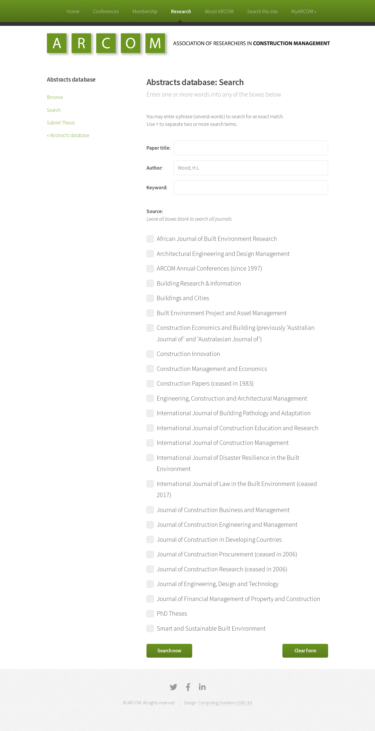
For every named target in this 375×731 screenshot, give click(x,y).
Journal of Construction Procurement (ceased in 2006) (226, 553)
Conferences (106, 11)
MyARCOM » (303, 11)
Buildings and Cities (182, 297)
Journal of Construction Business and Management (222, 509)
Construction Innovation (188, 353)
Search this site (262, 11)
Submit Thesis (61, 122)
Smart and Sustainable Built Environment (210, 628)
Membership (145, 11)
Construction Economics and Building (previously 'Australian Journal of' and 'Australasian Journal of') (230, 333)
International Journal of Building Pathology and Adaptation (233, 412)
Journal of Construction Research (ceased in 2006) (221, 568)
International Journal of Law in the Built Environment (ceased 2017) (231, 489)
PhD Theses (171, 613)
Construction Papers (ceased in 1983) (204, 383)
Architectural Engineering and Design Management (222, 253)
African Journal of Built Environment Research (216, 238)
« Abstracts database (68, 135)
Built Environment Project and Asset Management (221, 312)
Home (73, 11)
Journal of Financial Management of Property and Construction (237, 598)
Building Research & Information (198, 282)
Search (54, 110)
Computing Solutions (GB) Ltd (225, 702)
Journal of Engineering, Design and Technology (217, 583)
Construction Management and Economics (211, 368)
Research (181, 11)
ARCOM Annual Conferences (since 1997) (209, 268)
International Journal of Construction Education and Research (237, 427)
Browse (55, 97)
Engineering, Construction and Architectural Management (231, 398)
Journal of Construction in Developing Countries (218, 539)
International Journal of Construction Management (222, 442)
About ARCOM (219, 11)
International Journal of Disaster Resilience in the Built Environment (222, 463)
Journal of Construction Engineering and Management (226, 524)
